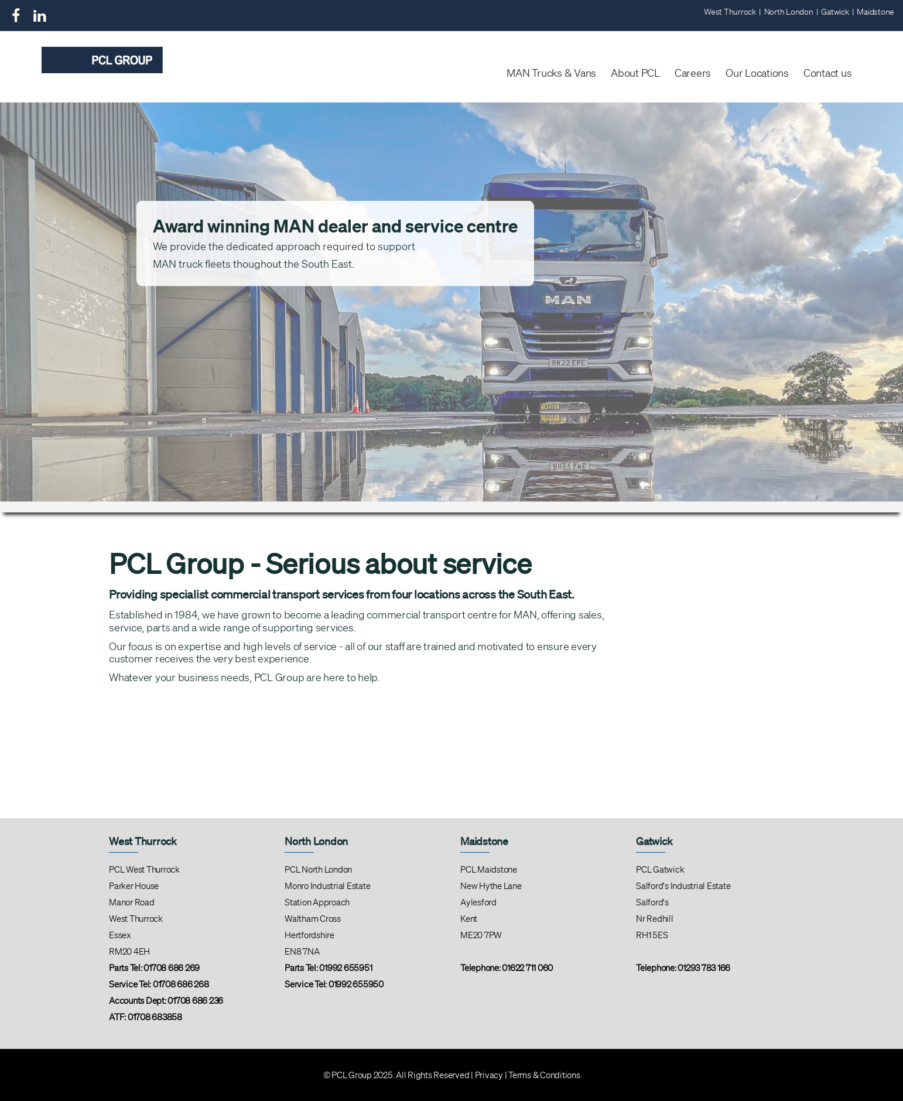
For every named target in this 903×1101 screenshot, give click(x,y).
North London (788, 11)
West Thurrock (730, 11)
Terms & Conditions (544, 1075)
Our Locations (757, 72)
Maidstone (875, 11)
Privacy (489, 1075)
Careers (693, 72)
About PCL (635, 72)
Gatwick (835, 11)
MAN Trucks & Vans (551, 72)
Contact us (827, 72)
